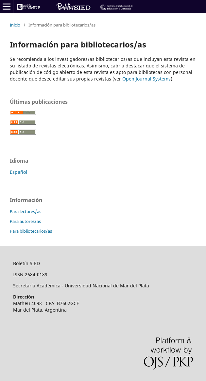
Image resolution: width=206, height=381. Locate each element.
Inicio (15, 25)
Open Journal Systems (146, 79)
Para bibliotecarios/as (31, 231)
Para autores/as (25, 221)
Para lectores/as (25, 211)
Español (18, 172)
